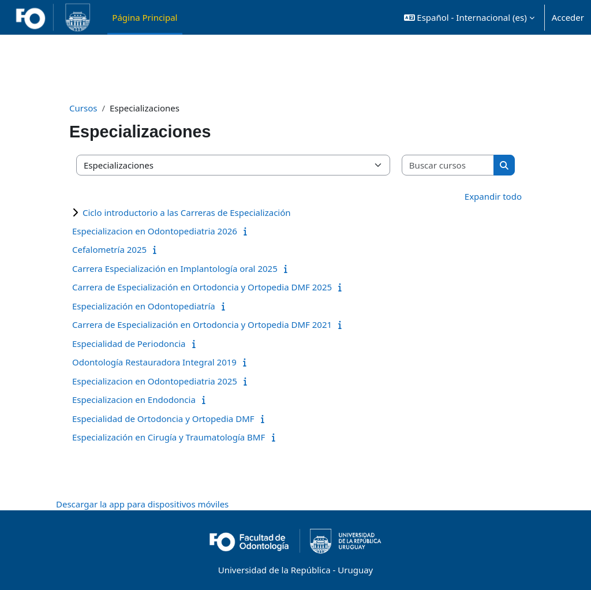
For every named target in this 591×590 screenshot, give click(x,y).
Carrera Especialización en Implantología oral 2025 (175, 268)
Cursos (83, 108)
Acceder (568, 17)
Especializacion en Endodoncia (134, 399)
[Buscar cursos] (448, 165)
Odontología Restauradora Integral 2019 (154, 362)
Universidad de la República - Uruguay (295, 570)
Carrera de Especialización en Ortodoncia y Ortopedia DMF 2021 (202, 324)
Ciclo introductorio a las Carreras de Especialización (187, 212)
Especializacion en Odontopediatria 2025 (154, 381)
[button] (469, 17)
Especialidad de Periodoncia (129, 343)
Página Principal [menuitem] (144, 17)
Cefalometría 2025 (109, 249)
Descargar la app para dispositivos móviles (142, 504)
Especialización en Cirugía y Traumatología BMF (168, 437)
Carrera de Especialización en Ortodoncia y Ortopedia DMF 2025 (202, 287)
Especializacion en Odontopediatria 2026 (154, 231)
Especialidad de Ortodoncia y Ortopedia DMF (163, 418)
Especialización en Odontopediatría (143, 306)
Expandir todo (493, 196)
